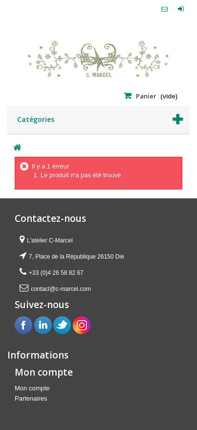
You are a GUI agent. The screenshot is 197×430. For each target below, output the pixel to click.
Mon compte (32, 388)
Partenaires (31, 398)
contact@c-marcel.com (61, 289)
